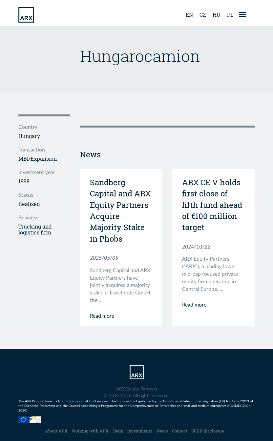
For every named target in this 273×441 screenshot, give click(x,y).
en (189, 14)
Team (118, 431)
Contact (179, 431)
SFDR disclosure (207, 431)
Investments (140, 431)
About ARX (56, 431)
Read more (102, 316)
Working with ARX (90, 431)
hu (216, 14)
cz (203, 14)
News (162, 431)
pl (230, 14)
